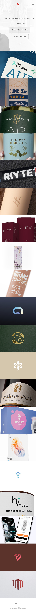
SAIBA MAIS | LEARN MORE (20, 30)
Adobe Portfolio (21, 608)
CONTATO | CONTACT (20, 37)
